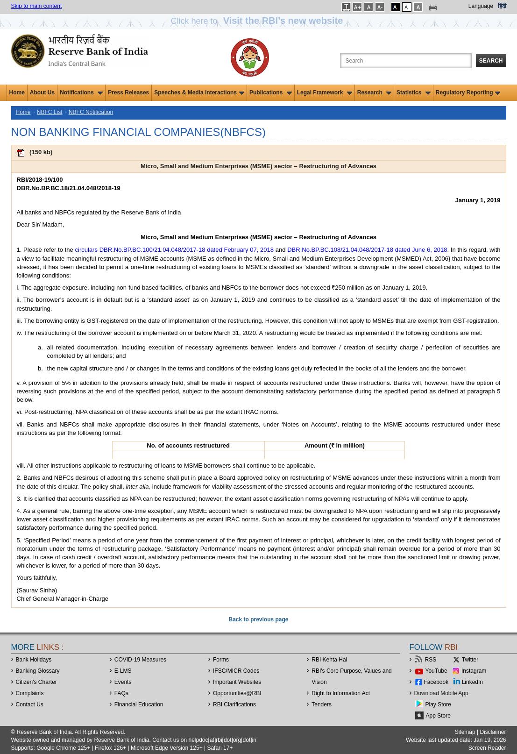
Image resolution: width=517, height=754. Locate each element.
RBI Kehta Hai (329, 659)
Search (491, 60)
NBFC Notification (91, 112)
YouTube (436, 671)
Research (374, 92)
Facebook (436, 682)
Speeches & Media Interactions (199, 92)
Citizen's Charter (36, 682)
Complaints (30, 693)
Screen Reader (487, 748)
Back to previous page (258, 619)
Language (480, 6)
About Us (42, 92)
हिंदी (502, 6)
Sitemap (465, 732)
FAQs (121, 693)
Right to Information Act (341, 693)
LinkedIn (472, 682)
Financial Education (138, 704)
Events (123, 682)
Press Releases (128, 92)
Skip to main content (36, 6)
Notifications (81, 92)
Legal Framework (324, 92)
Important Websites (237, 682)
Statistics (414, 92)
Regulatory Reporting (468, 92)
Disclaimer (493, 732)
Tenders (322, 704)
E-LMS (123, 671)
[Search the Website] (406, 60)
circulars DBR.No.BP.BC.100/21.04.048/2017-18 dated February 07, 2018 (174, 249)
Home (17, 92)
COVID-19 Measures (140, 659)
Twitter (470, 659)
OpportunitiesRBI (237, 693)
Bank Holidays (34, 659)
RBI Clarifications (234, 704)
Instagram (473, 671)
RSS (431, 659)
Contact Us (29, 704)
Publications (270, 92)
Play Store (438, 704)
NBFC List (50, 112)
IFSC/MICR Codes (236, 671)
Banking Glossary (38, 671)
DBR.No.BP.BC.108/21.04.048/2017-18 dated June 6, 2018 (367, 249)
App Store (438, 715)
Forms (221, 659)
